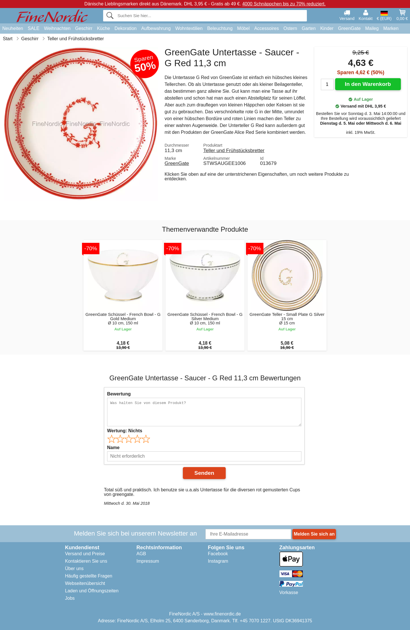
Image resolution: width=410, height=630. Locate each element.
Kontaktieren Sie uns (86, 561)
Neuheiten (12, 28)
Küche (103, 28)
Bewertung (119, 393)
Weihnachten (57, 28)
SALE (33, 28)
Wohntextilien (189, 28)
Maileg (372, 28)
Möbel (243, 28)
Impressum (148, 561)
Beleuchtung (220, 28)
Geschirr (83, 28)
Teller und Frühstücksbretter (234, 150)
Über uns (74, 568)
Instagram (218, 561)
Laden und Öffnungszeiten (92, 590)
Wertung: (124, 430)
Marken (390, 28)
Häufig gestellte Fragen (88, 576)
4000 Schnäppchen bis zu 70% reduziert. (284, 3)
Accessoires (266, 28)
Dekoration (126, 28)
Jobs (70, 598)
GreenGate (349, 28)
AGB (141, 553)
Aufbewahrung (156, 28)
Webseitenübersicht (85, 583)
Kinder (326, 28)
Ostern (290, 28)
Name (113, 447)
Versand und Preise (85, 553)
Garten (309, 28)
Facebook (218, 553)
